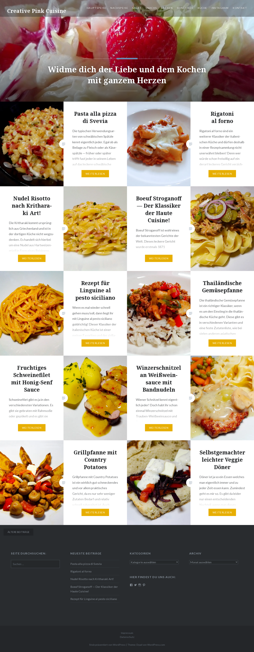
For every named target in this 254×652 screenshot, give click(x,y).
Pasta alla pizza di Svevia (86, 563)
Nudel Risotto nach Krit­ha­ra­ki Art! (92, 579)
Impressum (127, 632)
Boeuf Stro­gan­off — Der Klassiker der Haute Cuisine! (94, 589)
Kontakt (240, 7)
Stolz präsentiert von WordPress (107, 644)
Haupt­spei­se (96, 7)
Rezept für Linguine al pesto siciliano (93, 598)
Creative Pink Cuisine (36, 10)
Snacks (151, 7)
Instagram (220, 7)
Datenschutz (127, 636)
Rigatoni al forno (81, 571)
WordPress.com (156, 644)
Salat (136, 7)
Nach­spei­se (119, 7)
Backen (167, 7)
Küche (202, 7)
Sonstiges (185, 7)
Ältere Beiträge (18, 531)
